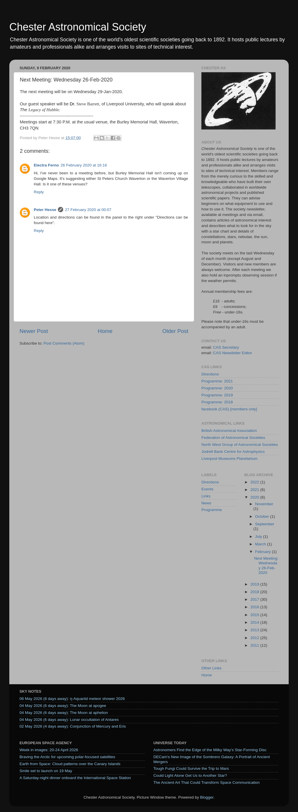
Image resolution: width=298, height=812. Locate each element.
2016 (255, 607)
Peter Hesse (45, 210)
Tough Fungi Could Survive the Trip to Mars (191, 768)
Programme (211, 510)
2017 (255, 599)
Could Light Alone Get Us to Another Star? (190, 775)
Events (207, 489)
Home (105, 331)
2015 (255, 615)
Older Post (175, 331)
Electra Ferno (46, 165)
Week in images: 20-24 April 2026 (48, 750)
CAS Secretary (226, 347)
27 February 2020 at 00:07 (88, 210)
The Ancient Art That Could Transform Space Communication (206, 782)
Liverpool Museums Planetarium (229, 458)
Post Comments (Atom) (64, 343)
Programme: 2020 (217, 388)
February (263, 551)
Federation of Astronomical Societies (233, 437)
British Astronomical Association (229, 430)
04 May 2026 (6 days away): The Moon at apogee (62, 705)
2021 (255, 489)
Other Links (211, 668)
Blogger (206, 797)
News (206, 503)
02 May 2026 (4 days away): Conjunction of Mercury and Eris (72, 726)
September (264, 524)
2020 (255, 497)
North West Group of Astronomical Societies (239, 444)
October (262, 516)
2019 (255, 584)
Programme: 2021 (217, 381)
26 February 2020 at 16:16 (84, 165)
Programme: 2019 (217, 395)
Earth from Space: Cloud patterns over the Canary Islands (69, 764)
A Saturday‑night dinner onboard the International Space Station (75, 778)
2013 (255, 630)
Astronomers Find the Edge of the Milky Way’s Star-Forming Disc (210, 750)
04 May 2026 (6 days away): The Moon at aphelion (63, 712)
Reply (39, 192)
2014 (255, 622)
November (264, 504)
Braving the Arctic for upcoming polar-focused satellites (67, 757)
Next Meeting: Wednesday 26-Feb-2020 (266, 565)
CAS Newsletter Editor (232, 353)
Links (206, 496)
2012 (255, 638)
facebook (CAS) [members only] (229, 409)
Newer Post (33, 331)
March (261, 544)
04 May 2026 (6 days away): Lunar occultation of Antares (69, 719)
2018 (255, 592)
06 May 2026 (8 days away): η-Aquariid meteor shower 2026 (72, 698)
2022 (255, 482)
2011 (255, 645)
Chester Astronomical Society (77, 27)
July (259, 536)
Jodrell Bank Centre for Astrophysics (233, 451)
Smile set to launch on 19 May (45, 771)
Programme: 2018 (217, 402)
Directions (210, 374)
